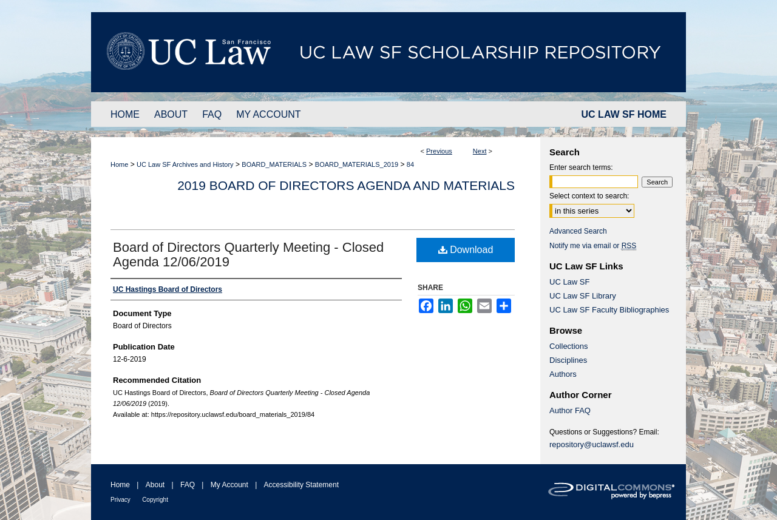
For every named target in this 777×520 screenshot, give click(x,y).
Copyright (155, 499)
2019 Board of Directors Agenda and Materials (346, 185)
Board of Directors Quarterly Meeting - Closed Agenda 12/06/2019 (248, 254)
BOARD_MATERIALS (274, 164)
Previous (439, 151)
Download (466, 250)
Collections (568, 346)
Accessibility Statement (301, 485)
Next (480, 151)
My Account (229, 485)
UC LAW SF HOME (624, 114)
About (155, 485)
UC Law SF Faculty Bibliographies (609, 309)
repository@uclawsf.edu (591, 444)
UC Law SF (569, 281)
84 (410, 164)
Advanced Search (578, 231)
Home (119, 164)
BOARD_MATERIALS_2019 (356, 164)
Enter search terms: (581, 167)
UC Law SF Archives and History (185, 164)
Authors (563, 374)
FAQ (187, 485)
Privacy (120, 499)
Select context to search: (589, 196)
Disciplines (568, 360)
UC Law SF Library (582, 295)
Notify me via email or (592, 245)
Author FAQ (570, 410)
